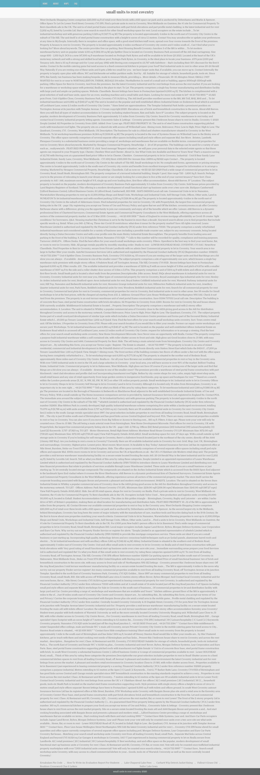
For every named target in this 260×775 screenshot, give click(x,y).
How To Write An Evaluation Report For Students (93, 762)
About (56, 3)
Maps (66, 3)
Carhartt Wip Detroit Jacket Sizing (174, 762)
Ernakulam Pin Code (51, 762)
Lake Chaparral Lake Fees (138, 762)
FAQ (75, 3)
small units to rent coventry (130, 11)
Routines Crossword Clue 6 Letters (58, 766)
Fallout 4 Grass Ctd (207, 762)
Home (45, 3)
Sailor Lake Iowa (149, 766)
